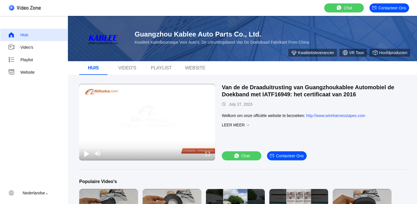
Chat (344, 8)
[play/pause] (86, 153)
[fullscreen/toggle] (207, 153)
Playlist (20, 59)
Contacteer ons (389, 8)
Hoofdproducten (389, 53)
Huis (18, 34)
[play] (147, 122)
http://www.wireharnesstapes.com (335, 115)
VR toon (353, 53)
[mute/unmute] (98, 153)
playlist (161, 67)
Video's (20, 47)
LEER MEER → (236, 125)
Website (21, 72)
